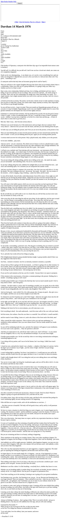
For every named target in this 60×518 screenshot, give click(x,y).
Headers (10, 1)
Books (6, 1)
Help (14, 1)
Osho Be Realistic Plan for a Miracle (30, 22)
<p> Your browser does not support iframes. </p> (30, 12)
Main (2, 1)
